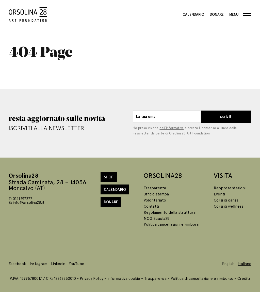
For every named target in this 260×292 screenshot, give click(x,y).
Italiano (244, 263)
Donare (217, 15)
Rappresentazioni (230, 187)
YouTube (76, 263)
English (228, 263)
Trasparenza (155, 187)
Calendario (193, 15)
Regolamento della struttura (170, 212)
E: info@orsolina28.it (26, 202)
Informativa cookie (123, 278)
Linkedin (58, 263)
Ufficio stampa (156, 193)
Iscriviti (226, 116)
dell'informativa (171, 127)
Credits (244, 278)
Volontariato (155, 200)
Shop (109, 177)
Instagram (38, 263)
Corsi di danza (226, 200)
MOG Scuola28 (156, 218)
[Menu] (240, 14)
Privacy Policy (91, 278)
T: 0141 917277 (20, 198)
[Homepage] (28, 13)
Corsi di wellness (228, 206)
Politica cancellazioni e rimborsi (171, 224)
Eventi (219, 193)
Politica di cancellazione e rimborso (202, 278)
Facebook (17, 263)
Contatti (151, 206)
